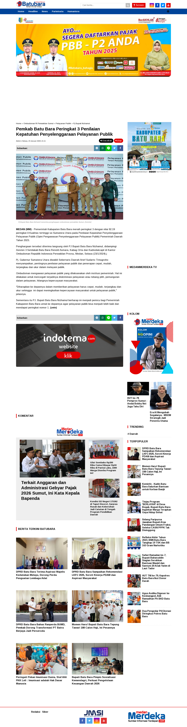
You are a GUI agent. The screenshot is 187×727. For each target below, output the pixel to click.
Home (21, 11)
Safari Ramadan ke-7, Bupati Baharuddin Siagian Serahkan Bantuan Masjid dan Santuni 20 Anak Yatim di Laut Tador (156, 562)
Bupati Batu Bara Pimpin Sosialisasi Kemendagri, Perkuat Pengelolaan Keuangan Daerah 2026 (94, 680)
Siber (45, 712)
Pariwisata (57, 11)
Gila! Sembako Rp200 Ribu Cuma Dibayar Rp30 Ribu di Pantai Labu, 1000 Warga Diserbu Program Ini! (103, 467)
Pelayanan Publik (63, 123)
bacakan (106, 140)
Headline (33, 11)
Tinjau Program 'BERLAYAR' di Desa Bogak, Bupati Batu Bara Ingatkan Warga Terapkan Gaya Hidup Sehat (156, 507)
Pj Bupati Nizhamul (81, 123)
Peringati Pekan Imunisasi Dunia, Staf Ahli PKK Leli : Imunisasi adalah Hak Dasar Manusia (41, 680)
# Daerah (133, 434)
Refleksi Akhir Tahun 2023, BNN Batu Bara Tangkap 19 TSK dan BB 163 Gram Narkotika (155, 541)
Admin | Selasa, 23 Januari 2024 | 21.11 (31, 141)
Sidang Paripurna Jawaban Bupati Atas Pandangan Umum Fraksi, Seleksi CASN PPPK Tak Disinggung (156, 524)
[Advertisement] (93, 98)
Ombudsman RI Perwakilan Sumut (38, 123)
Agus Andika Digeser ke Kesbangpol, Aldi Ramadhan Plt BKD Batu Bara (156, 597)
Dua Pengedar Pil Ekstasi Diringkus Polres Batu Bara (156, 614)
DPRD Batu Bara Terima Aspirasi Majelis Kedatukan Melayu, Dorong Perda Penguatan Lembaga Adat (40, 575)
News (45, 11)
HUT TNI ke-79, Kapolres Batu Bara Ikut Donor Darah (156, 578)
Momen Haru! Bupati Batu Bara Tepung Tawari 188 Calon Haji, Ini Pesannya (156, 470)
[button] (168, 10)
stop (118, 140)
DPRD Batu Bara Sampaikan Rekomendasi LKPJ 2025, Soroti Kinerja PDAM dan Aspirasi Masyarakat (97, 575)
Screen (139, 5)
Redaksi (35, 712)
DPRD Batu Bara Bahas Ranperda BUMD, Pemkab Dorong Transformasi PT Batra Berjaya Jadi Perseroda (40, 627)
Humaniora (73, 11)
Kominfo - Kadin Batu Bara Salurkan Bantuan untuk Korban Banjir (155, 486)
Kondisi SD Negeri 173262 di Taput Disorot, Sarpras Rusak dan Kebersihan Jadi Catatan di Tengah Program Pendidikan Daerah (104, 508)
